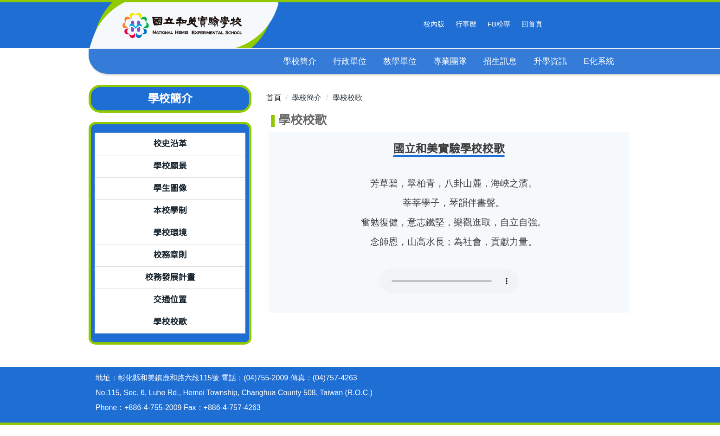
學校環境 (170, 233)
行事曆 (466, 24)
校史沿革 (170, 144)
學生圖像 (170, 188)
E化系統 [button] (599, 61)
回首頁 (531, 24)
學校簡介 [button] (300, 61)
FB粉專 (499, 24)
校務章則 (170, 255)
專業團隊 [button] (450, 61)
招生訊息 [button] (500, 61)
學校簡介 (306, 98)
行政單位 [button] (350, 61)
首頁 (273, 98)
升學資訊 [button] (550, 61)
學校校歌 (170, 322)
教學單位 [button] (400, 61)
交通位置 (170, 300)
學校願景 (170, 166)
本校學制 (170, 211)
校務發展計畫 (170, 277)
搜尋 (559, 24)
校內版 (434, 24)
